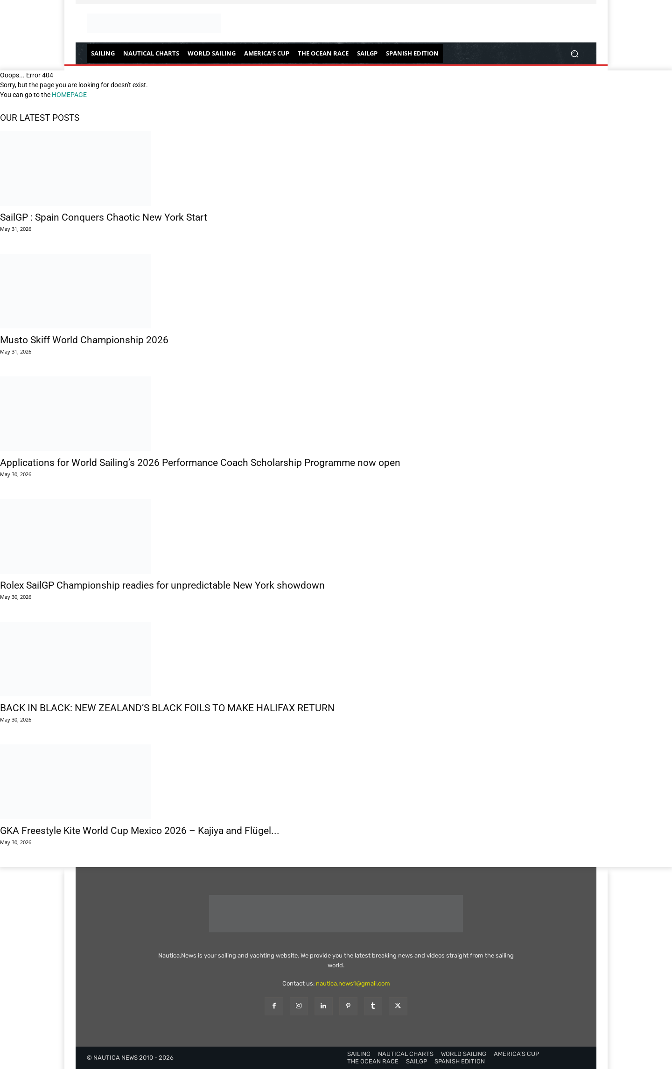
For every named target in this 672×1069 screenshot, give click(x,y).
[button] (574, 53)
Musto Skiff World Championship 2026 (84, 340)
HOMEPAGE (69, 94)
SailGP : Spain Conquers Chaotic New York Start (103, 217)
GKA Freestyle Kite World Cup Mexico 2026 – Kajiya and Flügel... (140, 830)
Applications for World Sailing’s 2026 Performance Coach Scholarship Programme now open (200, 462)
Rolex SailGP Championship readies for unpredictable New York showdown (162, 585)
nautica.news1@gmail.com (353, 983)
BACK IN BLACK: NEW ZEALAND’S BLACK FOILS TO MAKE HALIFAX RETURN (167, 708)
